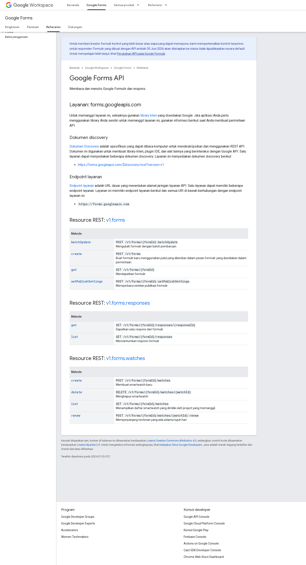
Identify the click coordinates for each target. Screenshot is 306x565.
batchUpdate (81, 242)
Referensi (155, 5)
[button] (27, 31)
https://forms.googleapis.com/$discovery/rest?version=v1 (121, 165)
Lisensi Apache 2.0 (88, 444)
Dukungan (75, 27)
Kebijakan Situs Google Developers (180, 444)
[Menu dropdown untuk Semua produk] (139, 5)
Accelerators (69, 530)
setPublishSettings (86, 281)
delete (76, 392)
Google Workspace (97, 67)
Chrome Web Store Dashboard (204, 557)
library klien (148, 115)
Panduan (33, 27)
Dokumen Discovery (84, 146)
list (74, 337)
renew (75, 415)
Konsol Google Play (196, 530)
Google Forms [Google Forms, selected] (96, 5)
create (76, 254)
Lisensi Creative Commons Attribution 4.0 (171, 440)
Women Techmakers (75, 536)
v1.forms (115, 220)
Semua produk (124, 5)
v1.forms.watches (125, 358)
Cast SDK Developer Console (202, 550)
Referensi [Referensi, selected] (53, 27)
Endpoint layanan (82, 186)
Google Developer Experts (78, 523)
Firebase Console (195, 536)
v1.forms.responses (128, 303)
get (74, 270)
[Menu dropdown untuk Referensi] (167, 5)
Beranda (73, 5)
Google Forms (19, 18)
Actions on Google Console (201, 543)
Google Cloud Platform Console (204, 523)
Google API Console (196, 516)
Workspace (33, 5)
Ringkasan (12, 27)
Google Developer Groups (77, 516)
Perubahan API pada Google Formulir (141, 53)
